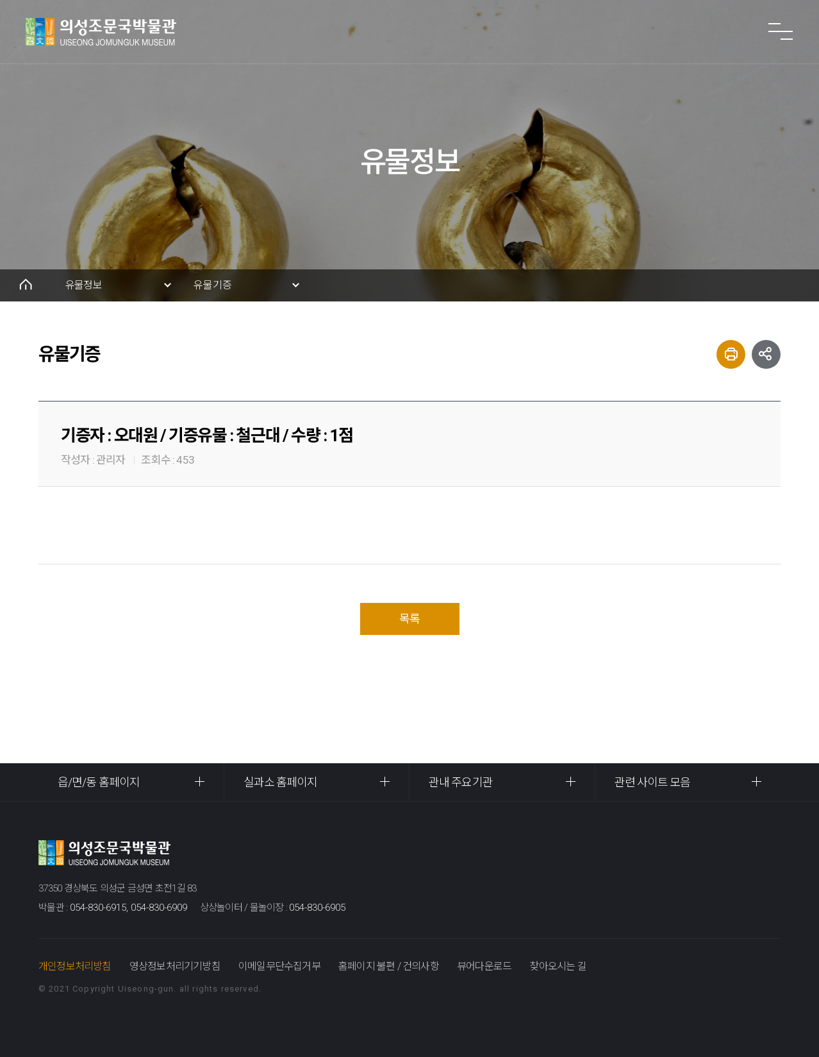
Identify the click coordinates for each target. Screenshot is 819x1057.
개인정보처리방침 (75, 966)
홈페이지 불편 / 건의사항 (388, 966)
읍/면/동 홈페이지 (99, 782)
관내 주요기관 (461, 782)
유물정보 (83, 285)
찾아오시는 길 (557, 966)
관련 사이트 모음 (653, 782)
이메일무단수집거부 (279, 966)
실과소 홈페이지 (281, 782)
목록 (409, 618)
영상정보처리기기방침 (174, 966)
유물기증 (213, 285)
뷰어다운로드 (484, 966)
